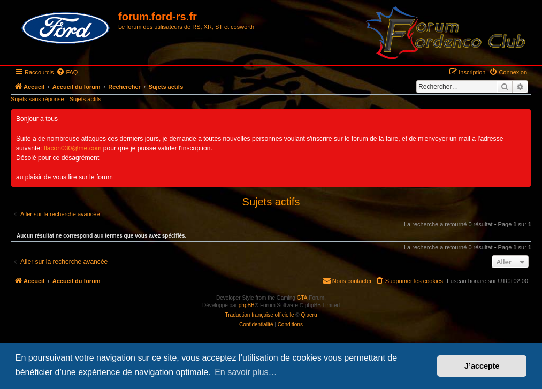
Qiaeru (309, 315)
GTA (302, 298)
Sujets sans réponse (37, 99)
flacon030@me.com (73, 148)
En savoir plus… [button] (246, 372)
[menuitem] (67, 72)
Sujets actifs (85, 99)
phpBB (247, 305)
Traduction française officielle (259, 315)
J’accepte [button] (482, 366)
